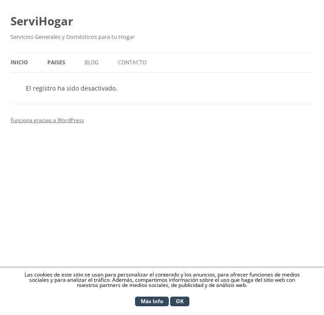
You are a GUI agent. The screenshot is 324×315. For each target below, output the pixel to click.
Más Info (152, 301)
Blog (92, 62)
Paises (56, 62)
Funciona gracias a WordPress (47, 120)
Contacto (132, 62)
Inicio (19, 62)
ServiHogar (42, 21)
